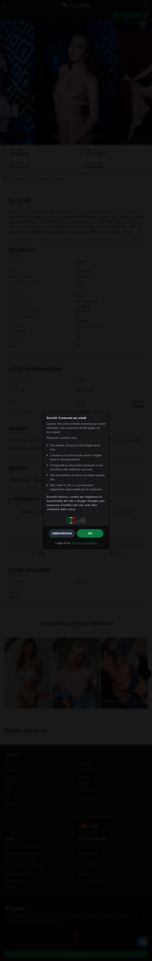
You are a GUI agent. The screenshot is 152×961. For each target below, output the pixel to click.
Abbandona (62, 533)
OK (90, 533)
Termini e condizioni (84, 543)
